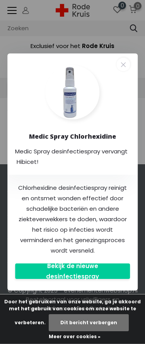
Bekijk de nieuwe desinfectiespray (72, 271)
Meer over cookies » (75, 336)
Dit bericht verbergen (88, 322)
